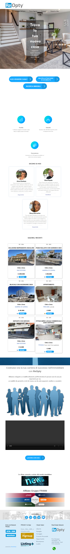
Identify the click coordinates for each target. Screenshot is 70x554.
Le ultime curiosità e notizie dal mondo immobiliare (35, 474)
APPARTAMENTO (48, 284)
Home (9, 11)
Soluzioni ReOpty (20, 11)
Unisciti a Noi (55, 11)
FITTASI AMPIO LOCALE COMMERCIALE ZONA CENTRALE (48, 321)
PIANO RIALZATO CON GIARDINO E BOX (49, 248)
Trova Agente (33, 11)
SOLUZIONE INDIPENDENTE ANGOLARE (21, 248)
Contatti (44, 11)
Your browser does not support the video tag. (35, 435)
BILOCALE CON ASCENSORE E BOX (21, 284)
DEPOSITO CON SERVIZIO (21, 321)
